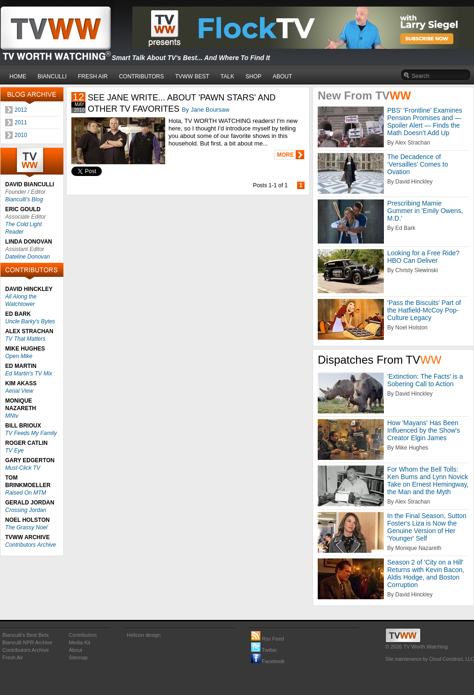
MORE (285, 155)
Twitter (264, 650)
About (75, 650)
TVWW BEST (192, 76)
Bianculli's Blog (24, 199)
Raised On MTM (25, 492)
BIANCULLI (52, 76)
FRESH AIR (92, 76)
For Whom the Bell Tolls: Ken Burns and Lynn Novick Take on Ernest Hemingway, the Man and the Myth (427, 481)
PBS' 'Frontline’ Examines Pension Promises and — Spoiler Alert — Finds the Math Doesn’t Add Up (424, 122)
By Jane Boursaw (205, 109)
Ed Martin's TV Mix (28, 373)
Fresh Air (12, 657)
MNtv (11, 415)
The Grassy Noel (26, 527)
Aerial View (19, 391)
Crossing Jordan (25, 510)
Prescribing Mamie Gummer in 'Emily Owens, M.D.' (425, 210)
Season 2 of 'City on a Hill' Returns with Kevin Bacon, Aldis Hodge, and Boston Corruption (425, 573)
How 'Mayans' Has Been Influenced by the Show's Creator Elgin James (423, 430)
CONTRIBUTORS (141, 76)
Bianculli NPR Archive (27, 642)
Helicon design (144, 635)
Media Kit (79, 642)
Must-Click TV (22, 468)
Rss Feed (267, 639)
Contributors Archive (30, 545)
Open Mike (18, 356)
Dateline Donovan (27, 256)
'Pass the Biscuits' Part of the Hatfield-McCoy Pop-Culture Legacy (424, 310)
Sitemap (78, 657)
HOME (17, 76)
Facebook (267, 661)
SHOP (253, 76)
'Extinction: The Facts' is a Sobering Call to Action (425, 380)
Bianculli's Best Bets (25, 635)
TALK (227, 76)
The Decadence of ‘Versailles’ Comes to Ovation (417, 164)
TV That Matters (25, 339)
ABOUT (282, 76)
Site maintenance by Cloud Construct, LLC (429, 659)
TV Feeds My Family (31, 433)
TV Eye (14, 450)
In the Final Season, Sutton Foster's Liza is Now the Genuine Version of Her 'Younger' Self (426, 527)
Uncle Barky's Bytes (30, 321)
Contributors (83, 635)
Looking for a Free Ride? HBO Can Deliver (423, 256)
